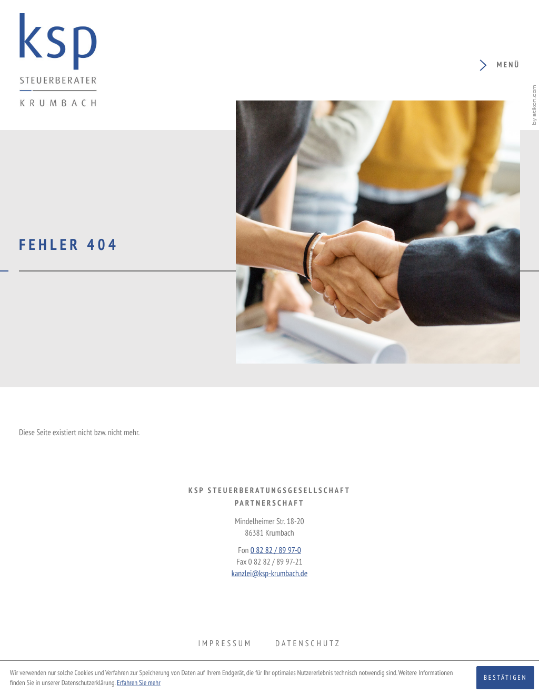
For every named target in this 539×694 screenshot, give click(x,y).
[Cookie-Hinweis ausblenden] (505, 677)
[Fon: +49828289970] (276, 550)
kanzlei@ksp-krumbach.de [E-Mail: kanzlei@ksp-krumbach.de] (269, 573)
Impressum (225, 643)
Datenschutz (308, 643)
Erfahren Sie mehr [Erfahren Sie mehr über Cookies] (139, 682)
